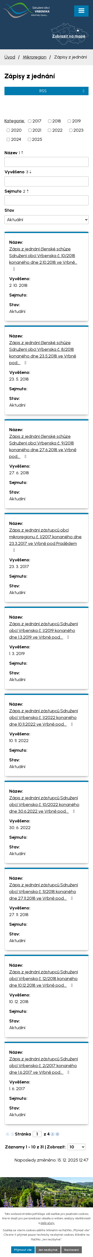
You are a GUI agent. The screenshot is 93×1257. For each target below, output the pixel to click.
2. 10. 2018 (18, 285)
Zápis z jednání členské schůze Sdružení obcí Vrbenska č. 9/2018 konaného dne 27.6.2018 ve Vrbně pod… (42, 446)
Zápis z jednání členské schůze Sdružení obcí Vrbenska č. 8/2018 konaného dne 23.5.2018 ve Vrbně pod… (42, 352)
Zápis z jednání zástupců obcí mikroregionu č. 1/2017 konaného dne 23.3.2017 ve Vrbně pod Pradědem (45, 539)
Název (12, 152)
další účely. (48, 1223)
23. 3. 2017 (19, 566)
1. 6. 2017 (17, 1088)
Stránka (23, 1134)
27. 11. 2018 (19, 914)
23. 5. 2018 (19, 379)
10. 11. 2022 (19, 740)
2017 (36, 121)
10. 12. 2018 (19, 1001)
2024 (16, 139)
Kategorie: (14, 120)
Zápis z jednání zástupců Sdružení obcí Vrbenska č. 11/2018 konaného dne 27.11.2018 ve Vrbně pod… (43, 891)
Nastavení (71, 1250)
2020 (16, 130)
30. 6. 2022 (20, 827)
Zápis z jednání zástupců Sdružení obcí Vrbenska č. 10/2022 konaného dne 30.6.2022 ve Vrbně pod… (44, 804)
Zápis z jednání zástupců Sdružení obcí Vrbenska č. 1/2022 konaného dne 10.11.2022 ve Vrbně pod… (43, 717)
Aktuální (17, 311)
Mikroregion (34, 57)
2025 (37, 139)
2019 (76, 121)
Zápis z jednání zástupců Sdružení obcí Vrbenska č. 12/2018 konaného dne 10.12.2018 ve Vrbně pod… (43, 978)
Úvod (9, 57)
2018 (56, 121)
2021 (36, 130)
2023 (78, 130)
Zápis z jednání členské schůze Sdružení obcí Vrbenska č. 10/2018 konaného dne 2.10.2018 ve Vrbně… (43, 258)
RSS (62, 91)
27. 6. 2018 (19, 473)
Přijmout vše (23, 1250)
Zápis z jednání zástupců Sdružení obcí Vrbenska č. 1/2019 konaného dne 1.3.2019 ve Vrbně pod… (43, 630)
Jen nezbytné (48, 1250)
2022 (57, 130)
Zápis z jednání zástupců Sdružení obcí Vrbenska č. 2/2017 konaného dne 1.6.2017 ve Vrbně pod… (43, 1065)
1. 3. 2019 (17, 653)
